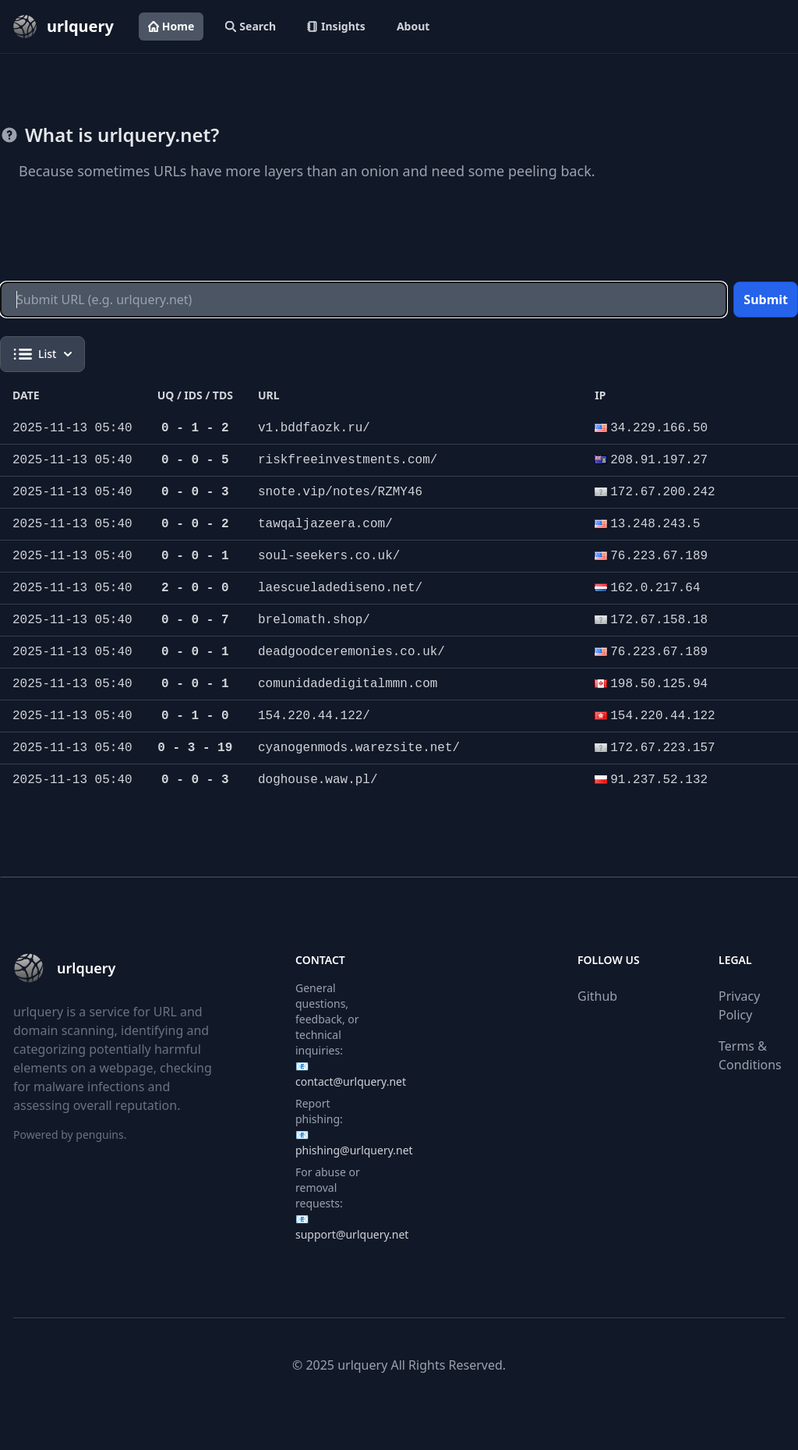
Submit (765, 299)
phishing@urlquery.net (354, 1150)
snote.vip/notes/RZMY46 (340, 492)
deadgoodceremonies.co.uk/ (351, 652)
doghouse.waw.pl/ (318, 780)
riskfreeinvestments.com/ (347, 460)
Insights (336, 26)
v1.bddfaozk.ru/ (314, 428)
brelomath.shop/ (314, 620)
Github (597, 996)
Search (250, 26)
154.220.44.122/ (314, 716)
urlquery (362, 1365)
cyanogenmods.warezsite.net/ (359, 748)
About (413, 26)
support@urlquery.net (351, 1234)
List (42, 354)
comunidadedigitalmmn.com (347, 684)
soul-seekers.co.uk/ (329, 556)
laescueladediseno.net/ (340, 588)
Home (171, 26)
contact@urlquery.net (350, 1081)
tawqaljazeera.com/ (325, 524)
